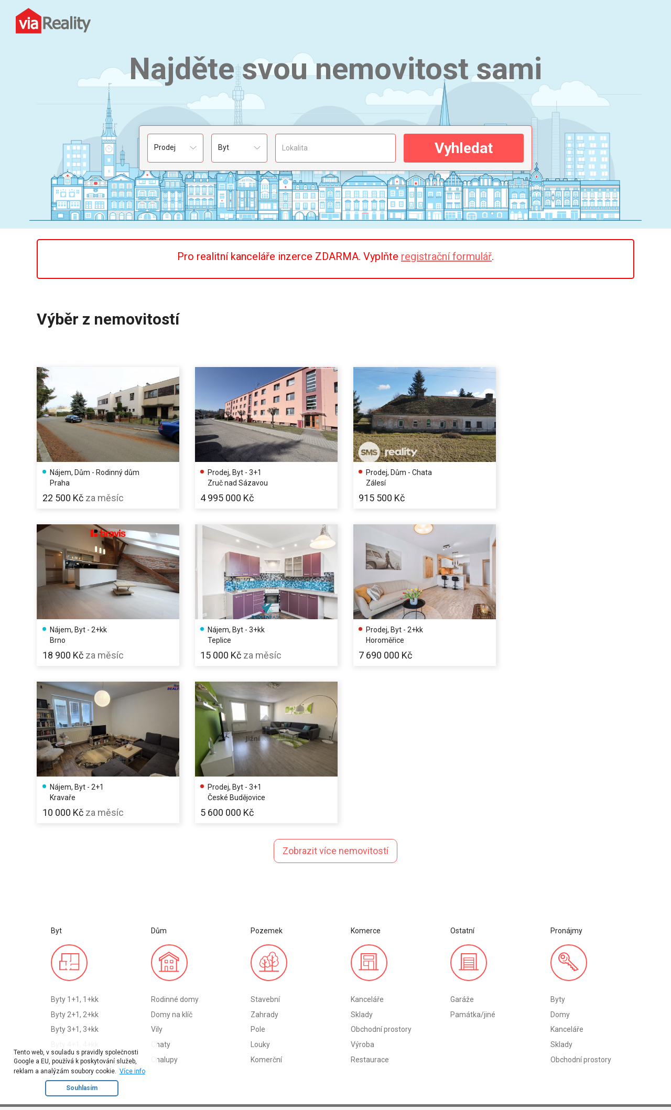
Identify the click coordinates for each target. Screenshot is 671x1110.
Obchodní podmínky (305, 998)
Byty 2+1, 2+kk (75, 850)
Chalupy (164, 895)
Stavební (265, 835)
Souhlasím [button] (82, 1088)
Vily (157, 865)
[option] (106, 436)
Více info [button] (132, 1071)
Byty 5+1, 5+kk (75, 895)
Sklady (362, 850)
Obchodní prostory (381, 865)
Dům (59, 998)
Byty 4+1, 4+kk (75, 881)
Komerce (66, 1027)
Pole (258, 865)
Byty (557, 835)
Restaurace (370, 895)
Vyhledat (464, 148)
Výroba (362, 881)
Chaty (160, 881)
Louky (260, 881)
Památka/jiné (472, 850)
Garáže (462, 835)
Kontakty (287, 982)
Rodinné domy (175, 835)
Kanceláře (367, 835)
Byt (56, 982)
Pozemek (67, 1013)
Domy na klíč (171, 850)
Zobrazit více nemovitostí (335, 686)
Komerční (266, 895)
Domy (560, 850)
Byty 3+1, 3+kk (75, 865)
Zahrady (264, 850)
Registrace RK (156, 982)
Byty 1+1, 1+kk (75, 835)
